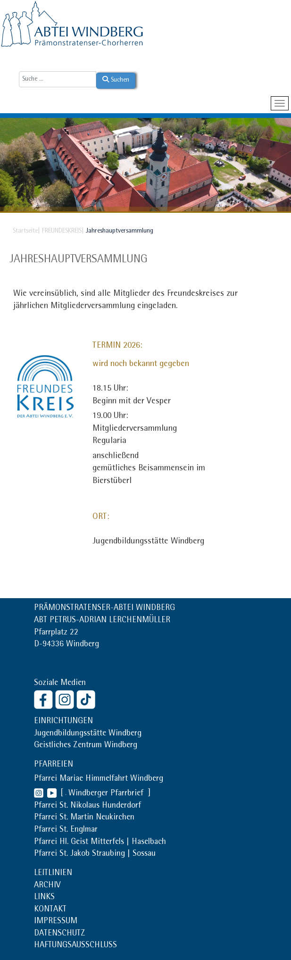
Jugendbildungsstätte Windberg (87, 734)
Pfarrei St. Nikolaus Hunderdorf (87, 806)
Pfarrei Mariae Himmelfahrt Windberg (98, 779)
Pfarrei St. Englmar (66, 830)
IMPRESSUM (55, 922)
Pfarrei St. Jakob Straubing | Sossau (95, 854)
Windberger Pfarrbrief (107, 794)
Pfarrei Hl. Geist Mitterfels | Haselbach (100, 842)
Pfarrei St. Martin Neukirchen (84, 818)
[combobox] (57, 79)
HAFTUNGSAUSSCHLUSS (75, 946)
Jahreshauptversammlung (78, 260)
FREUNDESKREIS (62, 231)
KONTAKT (50, 910)
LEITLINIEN (53, 873)
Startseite (25, 231)
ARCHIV (47, 886)
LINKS (44, 897)
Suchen (115, 79)
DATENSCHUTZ (59, 934)
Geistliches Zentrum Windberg (85, 746)
